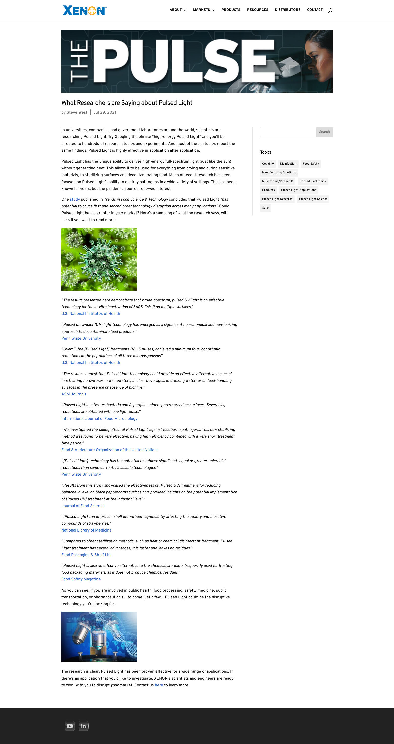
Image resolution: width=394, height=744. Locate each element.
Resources (257, 10)
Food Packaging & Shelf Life (86, 555)
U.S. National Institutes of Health (90, 313)
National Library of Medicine (86, 530)
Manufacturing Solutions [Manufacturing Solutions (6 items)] (279, 173)
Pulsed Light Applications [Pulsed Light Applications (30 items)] (298, 190)
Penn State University (81, 338)
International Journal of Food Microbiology (99, 418)
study (75, 199)
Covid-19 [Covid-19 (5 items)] (268, 164)
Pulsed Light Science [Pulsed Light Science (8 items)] (313, 199)
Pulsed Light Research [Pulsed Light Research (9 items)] (277, 199)
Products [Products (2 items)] (268, 190)
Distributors (288, 10)
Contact (315, 10)
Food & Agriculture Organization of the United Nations (110, 450)
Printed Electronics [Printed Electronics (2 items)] (313, 181)
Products (231, 10)
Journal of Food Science (83, 506)
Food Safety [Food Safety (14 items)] (311, 164)
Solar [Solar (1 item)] (265, 208)
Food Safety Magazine (81, 579)
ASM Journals (73, 394)
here (159, 685)
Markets (201, 10)
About (176, 10)
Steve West (77, 112)
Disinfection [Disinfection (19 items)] (288, 164)
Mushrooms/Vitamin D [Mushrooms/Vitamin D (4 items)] (277, 181)
